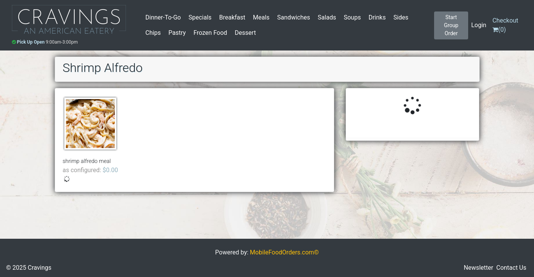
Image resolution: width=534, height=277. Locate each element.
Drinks (377, 17)
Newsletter (478, 267)
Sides (401, 17)
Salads (327, 17)
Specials (199, 17)
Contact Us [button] (511, 267)
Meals (261, 17)
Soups (352, 17)
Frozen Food (210, 32)
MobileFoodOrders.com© (284, 252)
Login (478, 25)
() (505, 25)
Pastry (177, 32)
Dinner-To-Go (163, 17)
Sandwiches (293, 17)
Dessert (245, 32)
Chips (153, 32)
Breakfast (232, 17)
